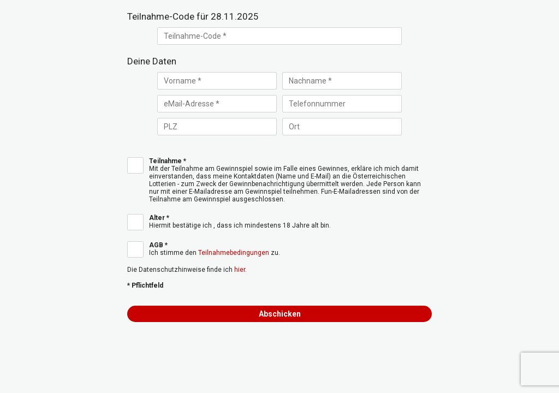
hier (239, 269)
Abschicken (280, 313)
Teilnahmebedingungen (233, 253)
